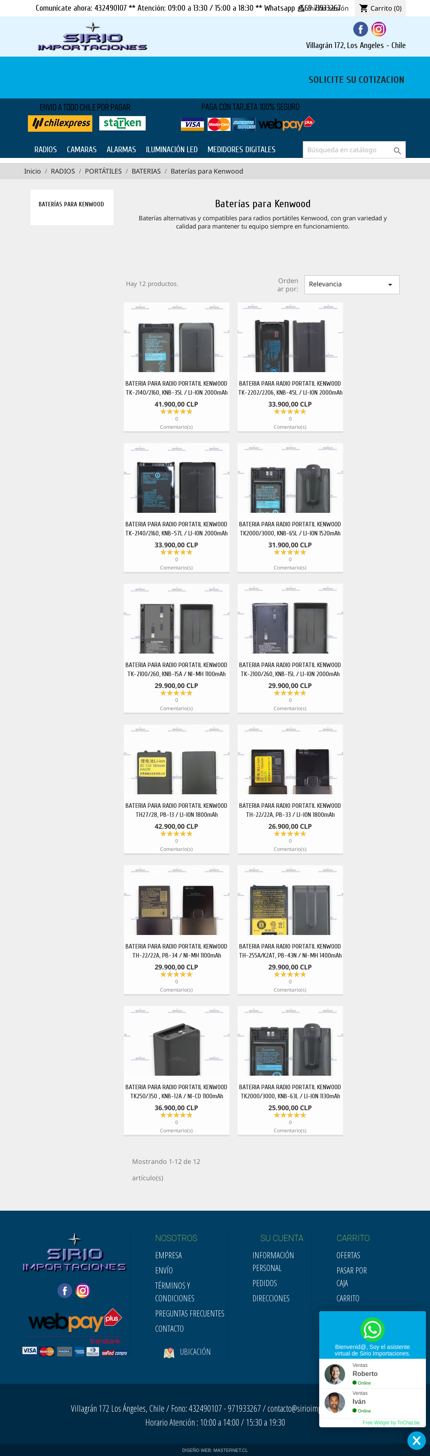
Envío (164, 1270)
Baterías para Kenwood (71, 204)
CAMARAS (82, 149)
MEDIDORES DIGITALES (242, 149)
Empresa (168, 1255)
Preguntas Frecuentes (189, 1313)
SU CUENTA (282, 1238)
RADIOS (45, 149)
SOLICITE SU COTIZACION (357, 79)
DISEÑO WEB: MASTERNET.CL (215, 1450)
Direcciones (271, 1298)
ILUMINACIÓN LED (172, 149)
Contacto (169, 1328)
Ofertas (348, 1255)
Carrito (347, 1298)
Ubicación (187, 1359)
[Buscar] (354, 149)
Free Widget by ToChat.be (391, 1423)
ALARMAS (121, 149)
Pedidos (264, 1283)
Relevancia (352, 284)
